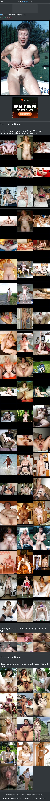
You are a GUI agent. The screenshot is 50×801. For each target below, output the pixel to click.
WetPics (25, 1)
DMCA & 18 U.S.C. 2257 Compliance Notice (35, 798)
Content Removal (16, 798)
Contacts (6, 798)
